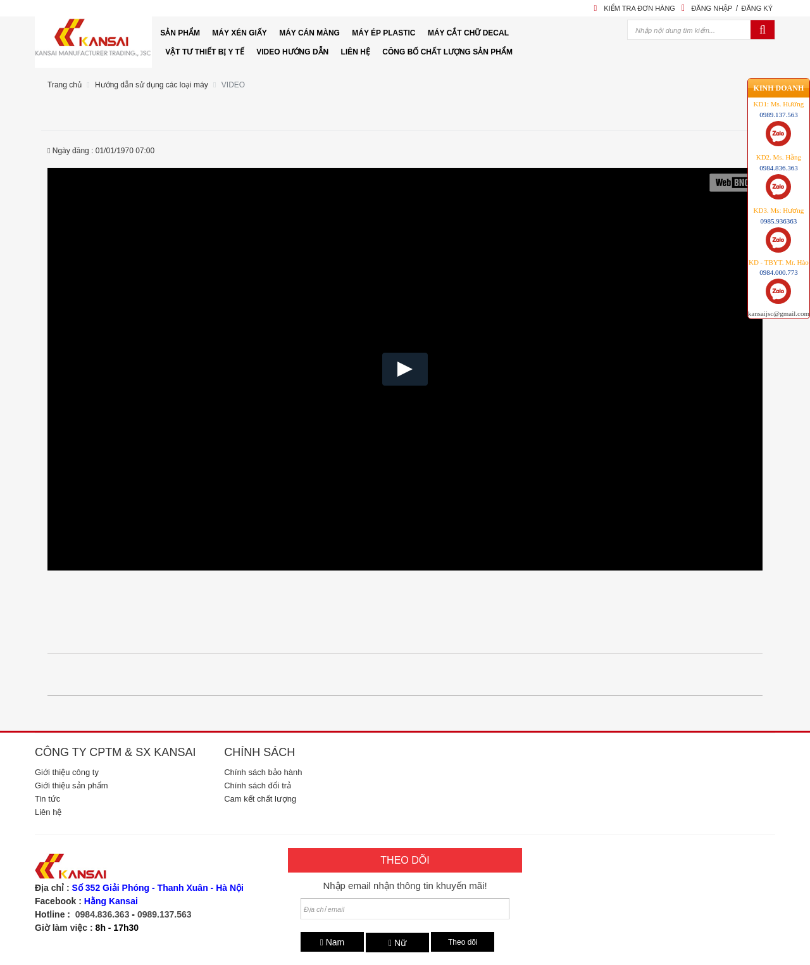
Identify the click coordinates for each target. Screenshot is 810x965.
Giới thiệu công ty (67, 772)
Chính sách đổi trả (257, 785)
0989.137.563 (164, 914)
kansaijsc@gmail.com (778, 271)
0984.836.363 (102, 914)
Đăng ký (757, 8)
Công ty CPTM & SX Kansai (115, 752)
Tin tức (47, 799)
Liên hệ (48, 812)
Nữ (397, 943)
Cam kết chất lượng (260, 799)
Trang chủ (64, 84)
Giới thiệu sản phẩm (71, 785)
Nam (332, 942)
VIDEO (233, 84)
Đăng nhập (711, 8)
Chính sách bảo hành (263, 772)
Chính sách (259, 752)
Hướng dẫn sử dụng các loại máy (151, 84)
